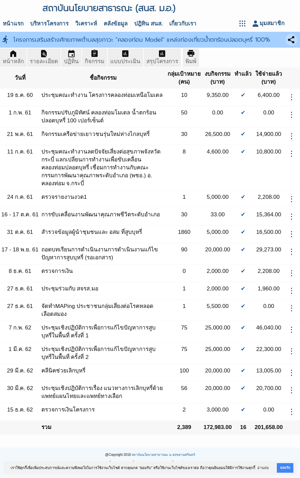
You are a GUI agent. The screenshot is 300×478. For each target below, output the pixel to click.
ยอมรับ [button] (285, 467)
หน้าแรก (13, 24)
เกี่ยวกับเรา (182, 24)
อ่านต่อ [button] (263, 468)
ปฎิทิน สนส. (148, 24)
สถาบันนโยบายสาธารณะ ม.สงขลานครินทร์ (163, 454)
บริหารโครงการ (49, 24)
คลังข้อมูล (115, 24)
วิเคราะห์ (86, 24)
